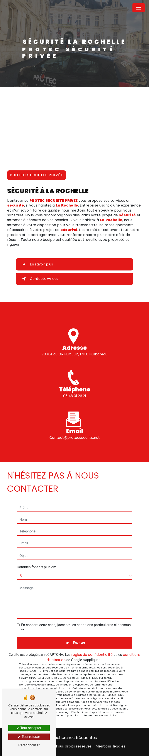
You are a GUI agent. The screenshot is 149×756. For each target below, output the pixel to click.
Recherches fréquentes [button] (74, 737)
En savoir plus (36, 264)
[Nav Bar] (138, 7)
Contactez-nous (39, 278)
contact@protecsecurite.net (74, 432)
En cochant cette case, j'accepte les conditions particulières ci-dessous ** (76, 627)
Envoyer (79, 643)
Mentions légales (110, 746)
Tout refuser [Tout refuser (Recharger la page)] (29, 737)
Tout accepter (29, 728)
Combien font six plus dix (36, 567)
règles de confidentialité (92, 654)
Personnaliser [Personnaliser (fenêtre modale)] (29, 745)
